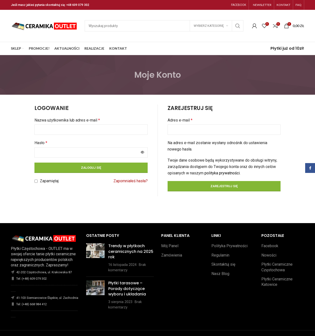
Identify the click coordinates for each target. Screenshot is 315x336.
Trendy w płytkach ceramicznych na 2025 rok (130, 251)
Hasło (40, 142)
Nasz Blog (220, 273)
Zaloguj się (91, 167)
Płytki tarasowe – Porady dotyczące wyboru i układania (127, 288)
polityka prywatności (222, 173)
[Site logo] (45, 25)
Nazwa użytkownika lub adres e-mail (67, 120)
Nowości (268, 255)
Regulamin (220, 255)
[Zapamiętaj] (36, 181)
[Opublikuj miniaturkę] (95, 258)
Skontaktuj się (223, 264)
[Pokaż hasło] (142, 152)
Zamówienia (171, 255)
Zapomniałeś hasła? (130, 181)
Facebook (269, 246)
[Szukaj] (164, 25)
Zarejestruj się (224, 186)
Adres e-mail (180, 120)
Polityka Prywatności (229, 246)
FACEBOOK (238, 5)
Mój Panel (169, 246)
